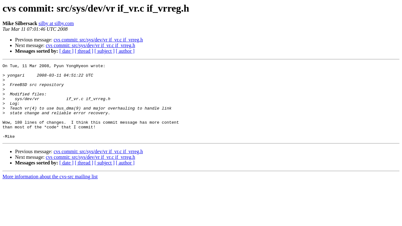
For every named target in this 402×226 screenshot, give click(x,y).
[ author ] (125, 51)
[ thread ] (84, 51)
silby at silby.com (56, 23)
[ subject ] (105, 51)
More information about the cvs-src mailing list (50, 191)
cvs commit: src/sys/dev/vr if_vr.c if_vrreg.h (98, 39)
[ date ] (66, 51)
